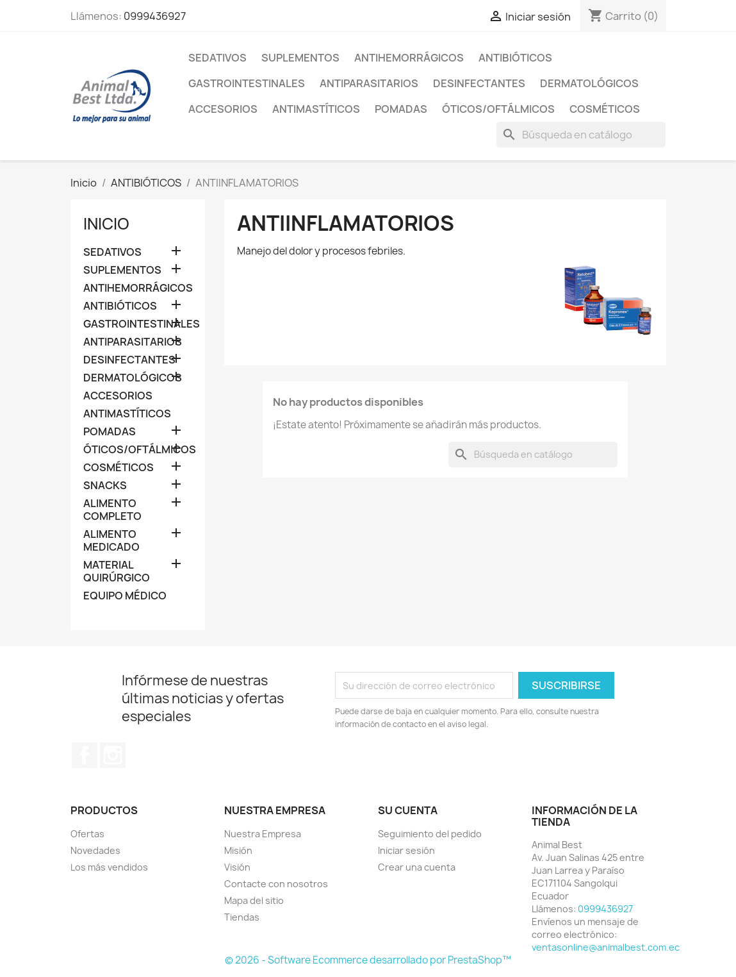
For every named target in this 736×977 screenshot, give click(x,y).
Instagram (113, 755)
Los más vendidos (109, 867)
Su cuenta (408, 810)
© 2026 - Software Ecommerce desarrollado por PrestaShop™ (368, 960)
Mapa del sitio (254, 900)
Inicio (106, 224)
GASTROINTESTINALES (246, 83)
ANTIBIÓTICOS (515, 58)
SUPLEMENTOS (300, 58)
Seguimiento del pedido (430, 834)
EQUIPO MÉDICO (125, 596)
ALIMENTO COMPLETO (112, 510)
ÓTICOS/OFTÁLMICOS (498, 109)
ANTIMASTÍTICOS (316, 109)
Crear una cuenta (416, 867)
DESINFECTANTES (479, 83)
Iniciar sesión (406, 850)
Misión (238, 850)
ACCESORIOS (223, 109)
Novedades (95, 850)
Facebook (84, 755)
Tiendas (241, 917)
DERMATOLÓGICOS (589, 83)
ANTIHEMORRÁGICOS (409, 58)
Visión (237, 867)
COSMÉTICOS (604, 109)
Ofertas (87, 834)
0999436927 (155, 16)
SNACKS (105, 485)
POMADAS (401, 109)
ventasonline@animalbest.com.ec (606, 947)
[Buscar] (581, 134)
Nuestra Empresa (262, 834)
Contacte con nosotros (276, 884)
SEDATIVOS (217, 58)
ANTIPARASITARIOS (369, 83)
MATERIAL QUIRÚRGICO (116, 571)
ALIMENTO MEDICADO (111, 541)
